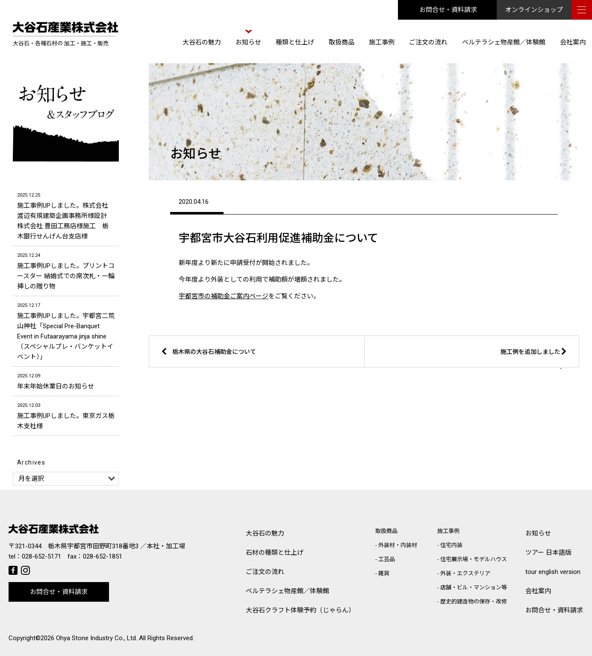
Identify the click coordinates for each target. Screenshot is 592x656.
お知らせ (248, 42)
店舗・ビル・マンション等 (473, 587)
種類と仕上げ (295, 42)
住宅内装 (451, 545)
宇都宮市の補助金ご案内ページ (223, 296)
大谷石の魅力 (202, 42)
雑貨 (383, 573)
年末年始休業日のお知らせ (66, 380)
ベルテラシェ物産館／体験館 (503, 42)
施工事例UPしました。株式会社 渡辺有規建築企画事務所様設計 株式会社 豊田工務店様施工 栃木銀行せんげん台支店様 (66, 215)
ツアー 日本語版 (548, 552)
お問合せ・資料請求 (448, 10)
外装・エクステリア (465, 573)
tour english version (552, 572)
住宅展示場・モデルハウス (473, 559)
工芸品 (386, 559)
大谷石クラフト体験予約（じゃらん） (300, 610)
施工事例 (382, 42)
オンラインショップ (534, 10)
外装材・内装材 (397, 545)
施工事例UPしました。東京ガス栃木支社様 (66, 415)
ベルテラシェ (287, 591)
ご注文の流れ (428, 42)
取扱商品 (341, 42)
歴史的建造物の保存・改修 (473, 601)
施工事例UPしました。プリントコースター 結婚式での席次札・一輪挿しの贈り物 (66, 270)
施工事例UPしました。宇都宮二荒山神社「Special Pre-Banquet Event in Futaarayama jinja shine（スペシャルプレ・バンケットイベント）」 (66, 330)
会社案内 (573, 42)
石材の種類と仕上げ (274, 552)
